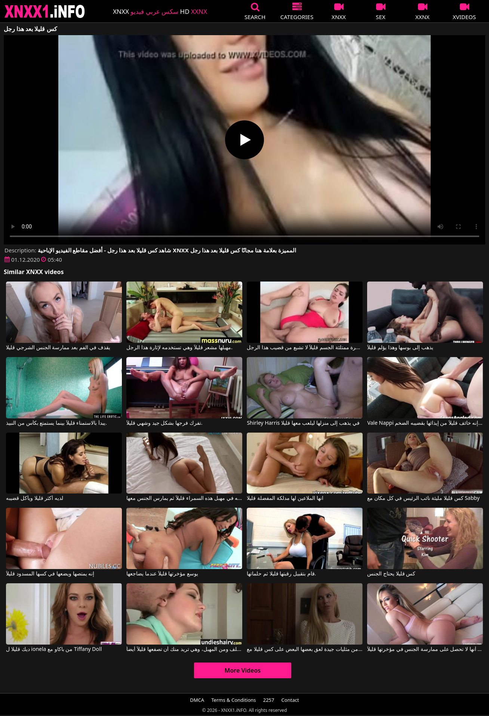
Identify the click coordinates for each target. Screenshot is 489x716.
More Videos (243, 670)
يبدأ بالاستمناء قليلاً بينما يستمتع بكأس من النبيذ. (56, 423)
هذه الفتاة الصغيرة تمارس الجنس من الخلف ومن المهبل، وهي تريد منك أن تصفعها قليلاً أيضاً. (184, 649)
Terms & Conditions (233, 700)
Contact (290, 700)
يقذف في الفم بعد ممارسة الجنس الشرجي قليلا (58, 348)
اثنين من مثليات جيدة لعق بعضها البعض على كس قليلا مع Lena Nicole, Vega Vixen (304, 649)
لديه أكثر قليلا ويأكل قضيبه (34, 498)
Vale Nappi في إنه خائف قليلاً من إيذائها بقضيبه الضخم (425, 423)
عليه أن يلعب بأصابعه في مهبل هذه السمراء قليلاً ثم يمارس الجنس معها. (184, 498)
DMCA (197, 700)
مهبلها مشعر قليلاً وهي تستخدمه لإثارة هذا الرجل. (179, 348)
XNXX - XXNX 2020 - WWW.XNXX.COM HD (45, 11)
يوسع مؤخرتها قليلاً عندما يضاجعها (162, 574)
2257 (268, 700)
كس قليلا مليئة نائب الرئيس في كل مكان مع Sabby (423, 498)
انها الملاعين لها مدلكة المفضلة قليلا (285, 498)
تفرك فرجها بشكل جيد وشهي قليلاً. (164, 423)
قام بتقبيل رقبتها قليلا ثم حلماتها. (281, 574)
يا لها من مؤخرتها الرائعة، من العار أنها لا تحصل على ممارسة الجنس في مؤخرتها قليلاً (425, 649)
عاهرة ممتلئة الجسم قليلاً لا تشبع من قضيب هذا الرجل (304, 348)
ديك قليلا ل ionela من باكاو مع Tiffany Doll (54, 649)
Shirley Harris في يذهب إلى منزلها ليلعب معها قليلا (303, 423)
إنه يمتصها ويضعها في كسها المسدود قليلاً (50, 574)
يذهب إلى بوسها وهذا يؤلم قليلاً (400, 348)
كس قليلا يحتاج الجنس (391, 574)
